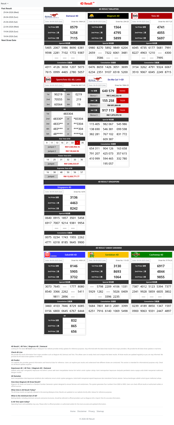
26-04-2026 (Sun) (10, 17)
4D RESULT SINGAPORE (108, 181)
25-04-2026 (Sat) (10, 22)
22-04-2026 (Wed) (11, 26)
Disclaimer (82, 411)
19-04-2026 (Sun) (10, 31)
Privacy (91, 411)
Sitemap (100, 411)
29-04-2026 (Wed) (11, 12)
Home (73, 411)
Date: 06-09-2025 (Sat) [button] (53, 21)
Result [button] (4, 3)
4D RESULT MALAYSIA (109, 9)
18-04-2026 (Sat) (10, 36)
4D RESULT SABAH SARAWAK (109, 248)
